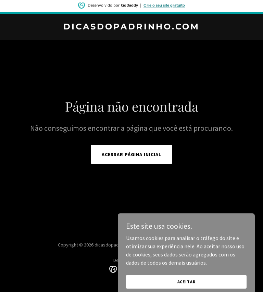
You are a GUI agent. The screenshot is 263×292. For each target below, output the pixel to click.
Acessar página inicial (132, 154)
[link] (131, 27)
